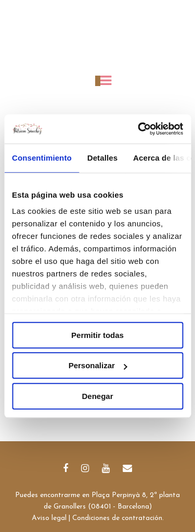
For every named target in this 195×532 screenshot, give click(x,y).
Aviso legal (49, 518)
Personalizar (98, 365)
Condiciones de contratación (117, 518)
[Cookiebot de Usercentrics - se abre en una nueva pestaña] (139, 129)
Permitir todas (97, 335)
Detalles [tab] (102, 157)
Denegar (97, 396)
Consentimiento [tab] (42, 157)
